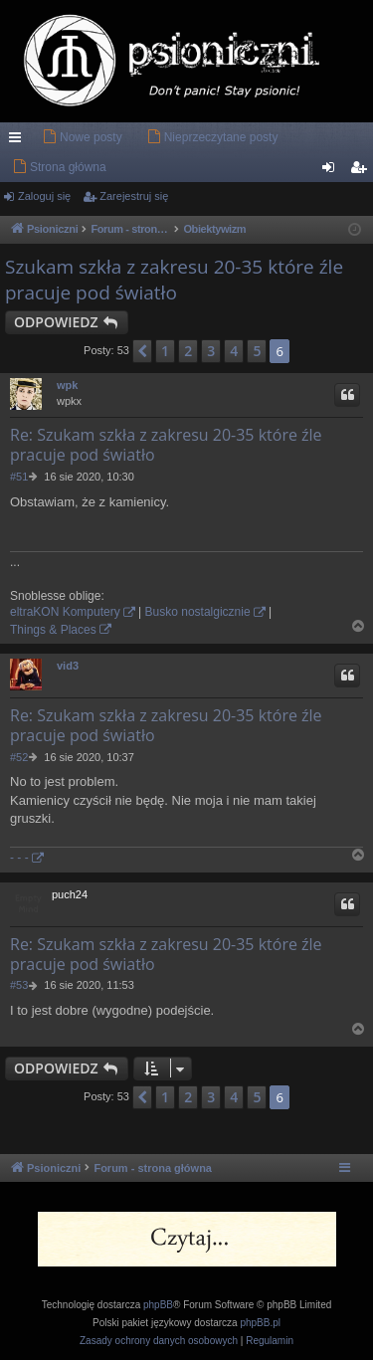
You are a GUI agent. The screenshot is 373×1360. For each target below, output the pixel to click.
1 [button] (165, 350)
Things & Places (53, 630)
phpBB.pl (260, 1322)
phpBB (158, 1304)
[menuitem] (82, 137)
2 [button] (188, 350)
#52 (19, 757)
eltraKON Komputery (65, 612)
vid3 (68, 666)
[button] (142, 351)
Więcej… (19, 141)
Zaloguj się (44, 196)
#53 (19, 985)
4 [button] (234, 350)
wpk (67, 385)
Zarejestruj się (133, 196)
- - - (19, 858)
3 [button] (211, 350)
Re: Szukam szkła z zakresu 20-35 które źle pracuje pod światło (166, 445)
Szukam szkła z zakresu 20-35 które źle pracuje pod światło (174, 280)
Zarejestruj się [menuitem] (362, 171)
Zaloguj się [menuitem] (332, 171)
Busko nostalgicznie (198, 612)
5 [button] (257, 350)
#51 (19, 477)
